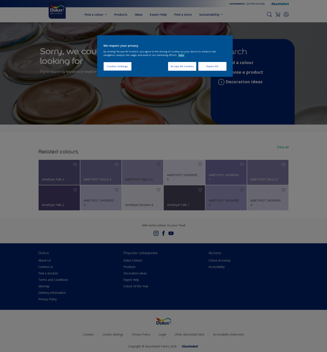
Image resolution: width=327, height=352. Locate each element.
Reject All (212, 66)
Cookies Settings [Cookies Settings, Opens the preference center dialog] (117, 66)
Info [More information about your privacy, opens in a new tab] (181, 55)
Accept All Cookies (182, 66)
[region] (165, 56)
